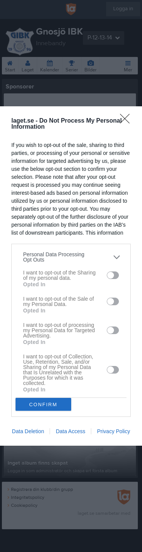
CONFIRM (43, 404)
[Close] (127, 121)
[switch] (113, 275)
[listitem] (71, 257)
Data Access (70, 431)
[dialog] (71, 276)
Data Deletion (28, 431)
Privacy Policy (113, 431)
